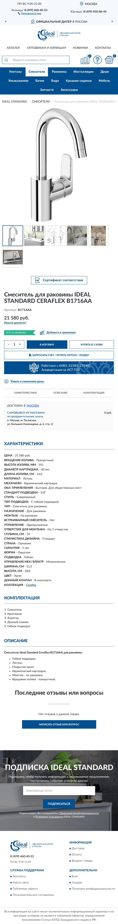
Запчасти (47, 89)
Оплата (77, 854)
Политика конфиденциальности (93, 888)
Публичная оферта (25, 888)
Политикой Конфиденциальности (79, 813)
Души (104, 71)
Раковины (59, 71)
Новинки (80, 48)
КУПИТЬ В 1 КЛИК (92, 344)
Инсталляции (83, 71)
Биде (55, 80)
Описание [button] (60, 393)
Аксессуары (69, 89)
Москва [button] (33, 405)
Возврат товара (82, 861)
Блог (75, 876)
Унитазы (15, 71)
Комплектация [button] (93, 393)
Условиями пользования (49, 817)
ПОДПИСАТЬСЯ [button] (59, 804)
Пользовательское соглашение (33, 895)
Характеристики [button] (25, 393)
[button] (29, 13)
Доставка (78, 848)
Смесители (37, 71)
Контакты (103, 48)
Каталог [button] (13, 48)
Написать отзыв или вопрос (59, 724)
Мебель (104, 80)
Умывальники (18, 80)
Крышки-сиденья (79, 80)
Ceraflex (31, 585)
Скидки (77, 882)
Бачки (39, 80)
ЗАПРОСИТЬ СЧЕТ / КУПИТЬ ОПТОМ (59, 355)
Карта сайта (21, 882)
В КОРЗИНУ (47, 344)
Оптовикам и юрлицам (46, 48)
